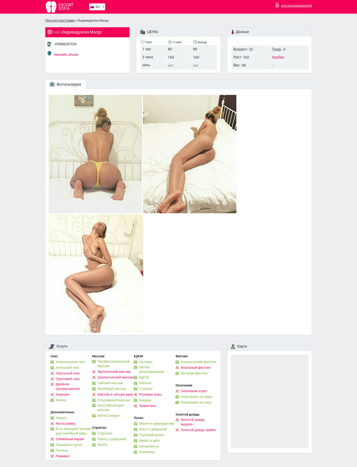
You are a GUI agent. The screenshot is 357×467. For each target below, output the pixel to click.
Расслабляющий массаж (110, 407)
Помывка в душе (69, 445)
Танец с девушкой (111, 439)
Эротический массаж (113, 372)
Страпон (146, 389)
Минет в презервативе (156, 423)
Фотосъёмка (65, 423)
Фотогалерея (65, 84)
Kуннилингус (149, 446)
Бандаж (145, 400)
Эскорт (61, 418)
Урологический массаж (115, 377)
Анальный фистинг (196, 367)
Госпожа (145, 362)
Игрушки (62, 394)
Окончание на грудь (196, 397)
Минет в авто (149, 441)
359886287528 (65, 44)
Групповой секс (68, 379)
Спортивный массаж (113, 400)
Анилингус (147, 452)
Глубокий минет (151, 435)
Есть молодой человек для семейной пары (73, 431)
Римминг (63, 456)
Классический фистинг (199, 362)
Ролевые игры (150, 394)
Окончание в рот (194, 391)
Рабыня (145, 383)
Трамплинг (147, 406)
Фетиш (61, 400)
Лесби (102, 445)
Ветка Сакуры (108, 416)
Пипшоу (62, 450)
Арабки (278, 57)
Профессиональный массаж (113, 363)
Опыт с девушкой (153, 429)
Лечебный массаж (111, 389)
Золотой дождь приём (198, 430)
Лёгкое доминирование (151, 369)
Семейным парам (70, 439)
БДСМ (144, 377)
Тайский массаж (110, 383)
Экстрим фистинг (194, 373)
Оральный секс (68, 373)
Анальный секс (68, 367)
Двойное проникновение (68, 386)
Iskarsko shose (63, 54)
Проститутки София (60, 20)
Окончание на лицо (196, 402)
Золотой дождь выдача (193, 422)
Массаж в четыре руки (115, 394)
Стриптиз (104, 433)
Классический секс (70, 362)
